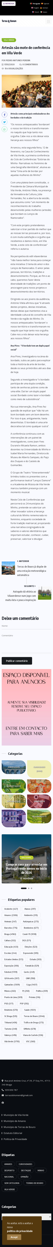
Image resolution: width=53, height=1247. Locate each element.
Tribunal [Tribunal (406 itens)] (10, 1022)
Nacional (13, 801)
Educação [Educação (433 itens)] (11, 946)
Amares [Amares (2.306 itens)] (11, 915)
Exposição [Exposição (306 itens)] (11, 965)
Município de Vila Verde (16, 1115)
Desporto (14, 786)
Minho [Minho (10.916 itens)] (41, 1170)
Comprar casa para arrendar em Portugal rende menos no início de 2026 (26, 868)
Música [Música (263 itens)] (10, 990)
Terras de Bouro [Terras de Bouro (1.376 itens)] (34, 1183)
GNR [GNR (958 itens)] (30, 978)
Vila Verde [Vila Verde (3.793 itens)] (12, 1041)
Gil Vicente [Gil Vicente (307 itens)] (11, 978)
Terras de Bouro (13, 818)
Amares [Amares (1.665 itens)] (8, 1164)
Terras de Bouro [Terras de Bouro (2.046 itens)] (34, 1016)
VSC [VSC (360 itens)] (30, 1041)
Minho (39, 786)
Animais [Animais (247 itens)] (10, 921)
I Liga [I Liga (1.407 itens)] (31, 984)
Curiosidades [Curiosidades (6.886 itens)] (25, 1164)
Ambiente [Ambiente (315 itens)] (31, 915)
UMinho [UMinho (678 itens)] (30, 1028)
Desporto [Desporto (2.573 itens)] (9, 1170)
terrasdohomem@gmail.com (17, 1095)
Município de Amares (15, 1121)
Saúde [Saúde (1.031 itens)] (30, 1009)
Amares (14, 767)
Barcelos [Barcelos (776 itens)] (10, 927)
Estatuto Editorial (13, 1133)
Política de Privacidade (15, 1139)
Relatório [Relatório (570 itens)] (11, 1009)
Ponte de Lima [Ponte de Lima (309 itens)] (13, 997)
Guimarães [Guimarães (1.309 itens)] (12, 984)
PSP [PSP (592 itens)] (24, 1003)
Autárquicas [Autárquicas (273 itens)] (31, 921)
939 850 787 (10, 1089)
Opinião (39, 801)
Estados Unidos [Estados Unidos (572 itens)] (13, 959)
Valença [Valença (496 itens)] (10, 1035)
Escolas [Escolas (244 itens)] (10, 953)
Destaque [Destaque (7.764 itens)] (26, 1170)
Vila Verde (39, 816)
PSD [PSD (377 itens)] (8, 1003)
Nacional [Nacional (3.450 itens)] (9, 1177)
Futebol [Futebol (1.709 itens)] (10, 972)
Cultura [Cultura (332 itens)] (10, 940)
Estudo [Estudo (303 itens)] (35, 959)
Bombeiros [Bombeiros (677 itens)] (31, 927)
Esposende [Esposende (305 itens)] (30, 953)
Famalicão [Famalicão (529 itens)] (32, 965)
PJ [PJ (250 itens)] (25, 990)
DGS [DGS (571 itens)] (26, 940)
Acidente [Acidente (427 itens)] (11, 908)
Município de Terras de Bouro (19, 1127)
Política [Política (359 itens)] (42, 990)
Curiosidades (39, 769)
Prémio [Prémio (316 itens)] (34, 997)
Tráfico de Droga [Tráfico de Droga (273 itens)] (34, 1022)
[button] (24, 888)
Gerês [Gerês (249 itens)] (29, 972)
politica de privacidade (20, 1231)
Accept (14, 1237)
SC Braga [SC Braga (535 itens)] (10, 1016)
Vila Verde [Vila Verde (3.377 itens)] (9, 1189)
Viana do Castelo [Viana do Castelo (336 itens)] (33, 1035)
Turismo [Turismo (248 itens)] (10, 1028)
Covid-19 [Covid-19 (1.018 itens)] (29, 934)
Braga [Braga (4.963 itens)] (10, 934)
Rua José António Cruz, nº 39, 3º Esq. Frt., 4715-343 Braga (26, 1082)
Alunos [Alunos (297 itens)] (30, 908)
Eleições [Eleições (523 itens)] (31, 946)
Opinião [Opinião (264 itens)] (24, 1177)
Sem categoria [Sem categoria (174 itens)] (11, 1183)
